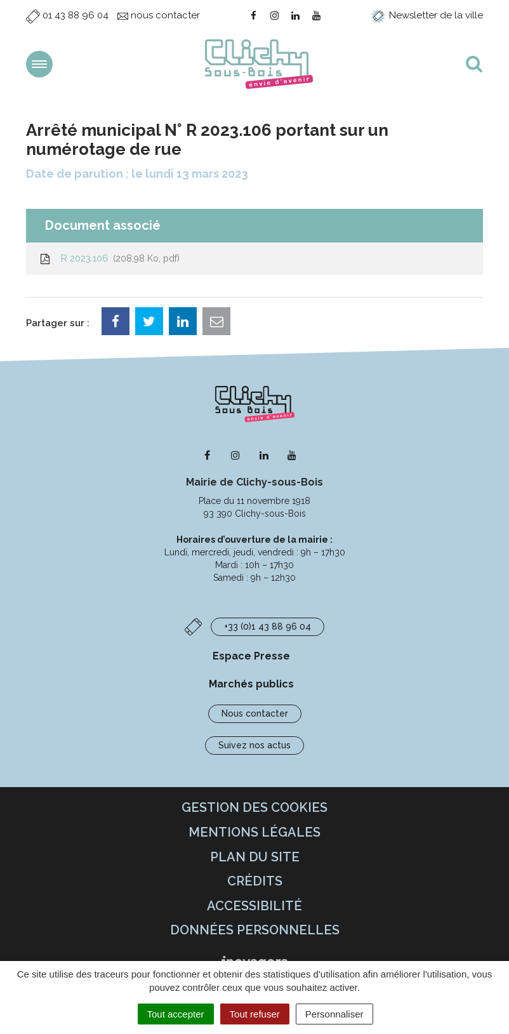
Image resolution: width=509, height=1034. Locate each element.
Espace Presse (251, 656)
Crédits (254, 881)
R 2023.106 (109, 258)
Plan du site (255, 857)
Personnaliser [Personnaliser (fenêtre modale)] (334, 1014)
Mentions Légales (254, 832)
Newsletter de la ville (426, 15)
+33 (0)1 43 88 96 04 (267, 626)
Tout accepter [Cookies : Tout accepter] (175, 1014)
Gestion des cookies (254, 807)
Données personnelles (255, 930)
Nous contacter (254, 713)
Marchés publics (251, 684)
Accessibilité (254, 905)
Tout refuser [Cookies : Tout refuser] (255, 1014)
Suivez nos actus (254, 745)
